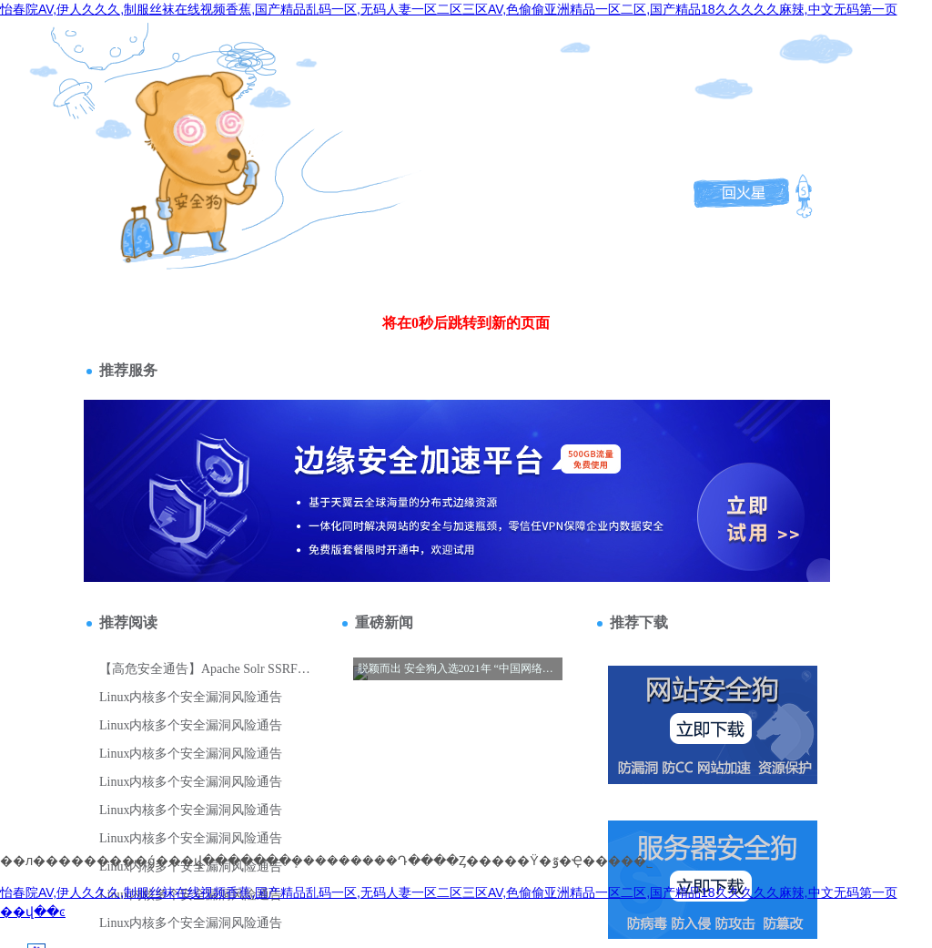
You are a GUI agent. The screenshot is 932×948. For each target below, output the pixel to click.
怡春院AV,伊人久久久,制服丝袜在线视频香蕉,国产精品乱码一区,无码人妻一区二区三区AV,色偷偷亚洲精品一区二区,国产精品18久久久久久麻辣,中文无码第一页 (448, 9)
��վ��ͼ (33, 911)
